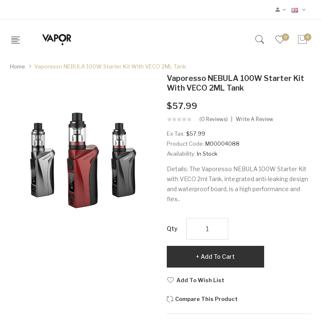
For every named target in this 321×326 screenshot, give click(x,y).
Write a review (254, 119)
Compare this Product (206, 299)
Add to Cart (218, 256)
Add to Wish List (200, 280)
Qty (172, 228)
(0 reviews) (213, 119)
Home (17, 66)
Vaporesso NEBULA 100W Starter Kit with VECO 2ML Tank (110, 66)
